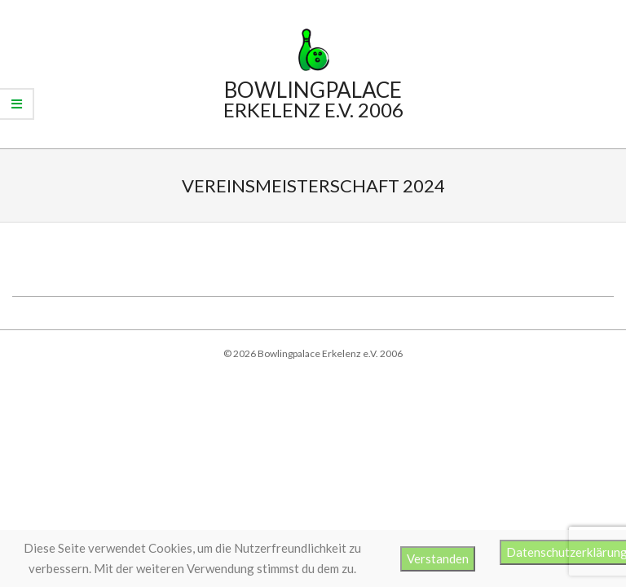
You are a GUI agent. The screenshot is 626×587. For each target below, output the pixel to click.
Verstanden (438, 558)
